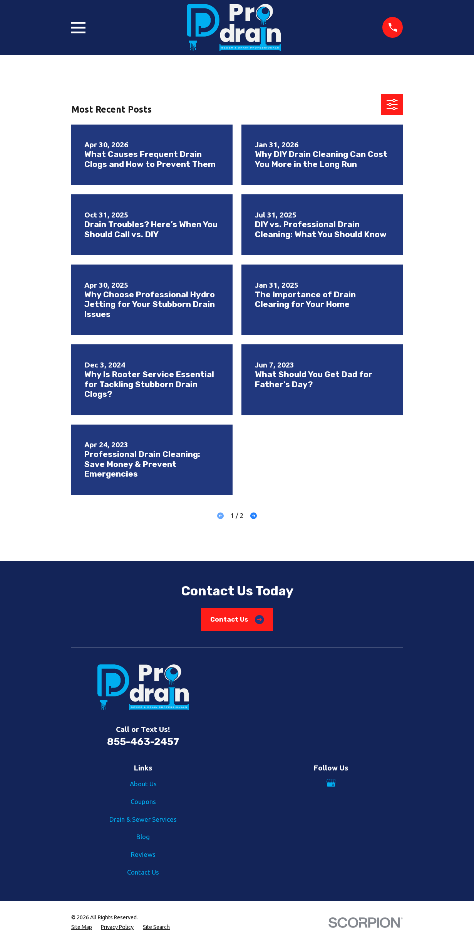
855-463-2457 (143, 741)
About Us (143, 783)
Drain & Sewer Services (143, 819)
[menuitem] (81, 927)
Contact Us (237, 619)
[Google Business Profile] (331, 782)
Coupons (143, 801)
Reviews (143, 854)
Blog (143, 836)
